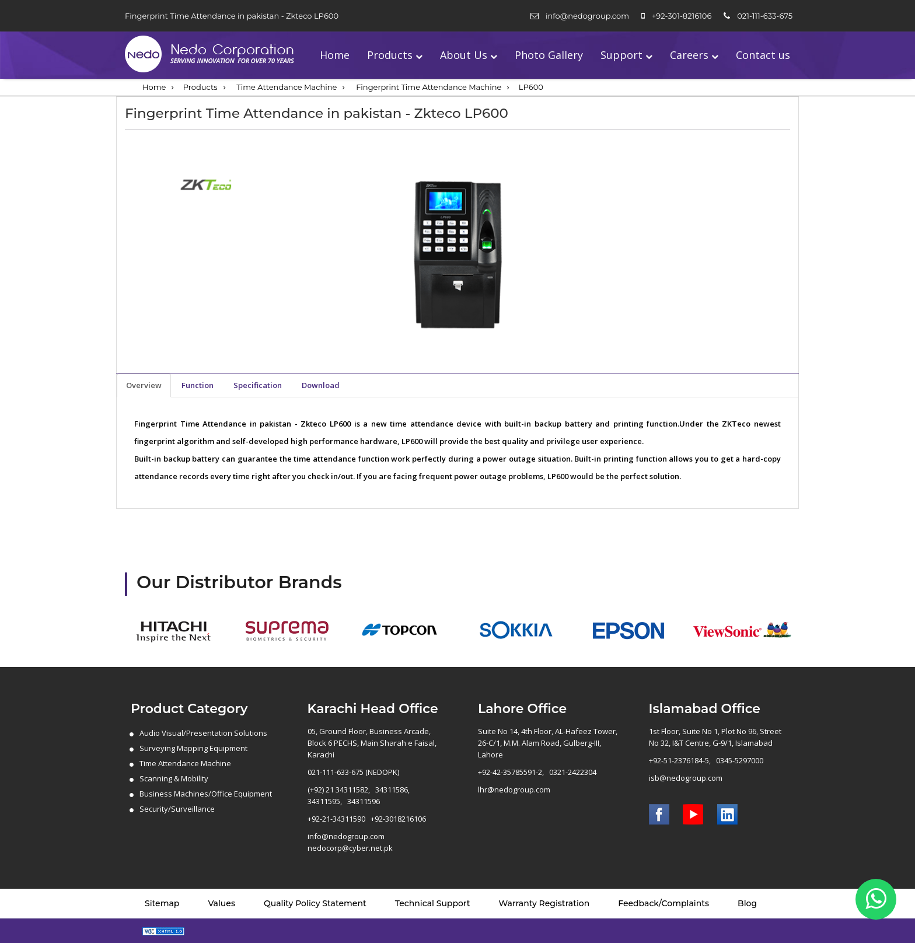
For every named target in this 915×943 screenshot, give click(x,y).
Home (335, 55)
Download (321, 385)
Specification (257, 385)
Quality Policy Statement (315, 903)
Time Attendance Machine (286, 87)
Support (621, 55)
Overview (144, 385)
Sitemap (162, 903)
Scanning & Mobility (173, 778)
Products (390, 55)
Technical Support (432, 903)
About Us (463, 55)
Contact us (763, 55)
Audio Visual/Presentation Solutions (203, 733)
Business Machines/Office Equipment (205, 793)
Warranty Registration (544, 903)
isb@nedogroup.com (685, 778)
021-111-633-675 (764, 15)
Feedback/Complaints (663, 903)
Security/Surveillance (177, 809)
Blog (747, 903)
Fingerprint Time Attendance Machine (428, 87)
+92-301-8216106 (681, 15)
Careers (689, 55)
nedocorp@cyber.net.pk (350, 848)
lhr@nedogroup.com (514, 789)
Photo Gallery (549, 55)
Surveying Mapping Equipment (193, 748)
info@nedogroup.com (587, 15)
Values (221, 903)
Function (197, 385)
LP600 (531, 87)
